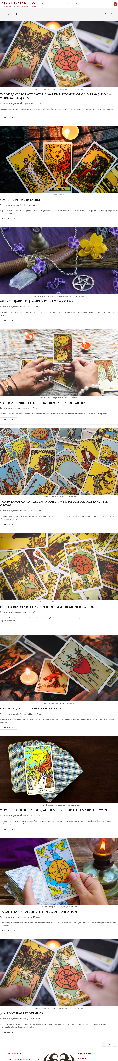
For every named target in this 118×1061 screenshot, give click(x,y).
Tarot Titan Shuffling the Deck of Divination (38, 906)
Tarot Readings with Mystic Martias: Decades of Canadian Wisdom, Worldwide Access (23, 1057)
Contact (82, 1053)
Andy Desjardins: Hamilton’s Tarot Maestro (36, 301)
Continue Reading (9, 117)
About (81, 1056)
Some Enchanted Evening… (22, 1008)
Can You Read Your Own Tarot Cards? (31, 708)
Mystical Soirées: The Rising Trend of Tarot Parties (43, 403)
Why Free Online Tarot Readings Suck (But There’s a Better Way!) (53, 810)
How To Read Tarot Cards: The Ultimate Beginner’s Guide (47, 607)
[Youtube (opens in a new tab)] (115, 4)
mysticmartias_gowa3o (11, 104)
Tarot (110, 13)
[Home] (105, 13)
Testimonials (83, 1059)
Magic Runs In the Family (20, 200)
